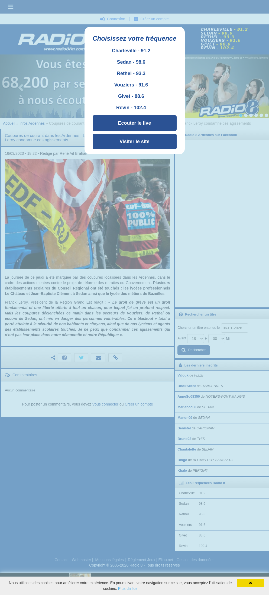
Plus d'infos (127, 588)
